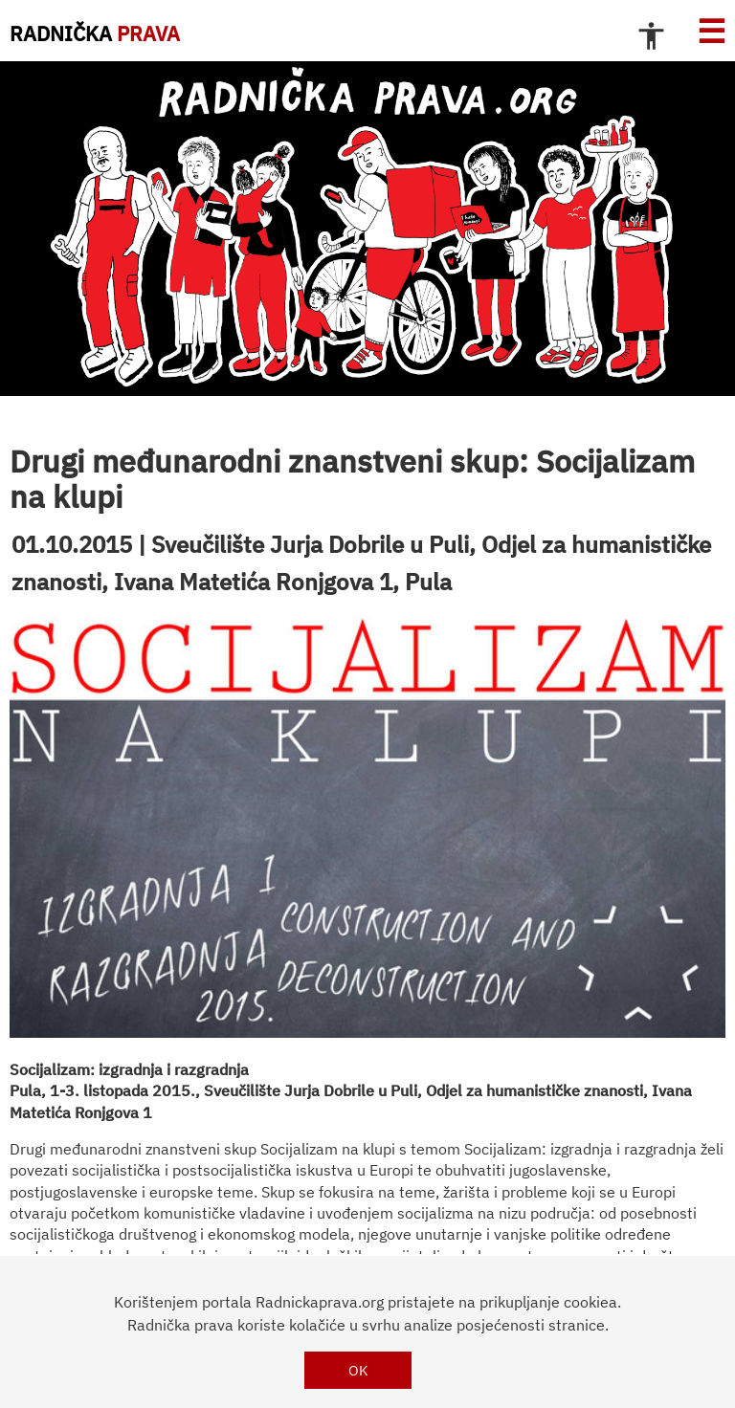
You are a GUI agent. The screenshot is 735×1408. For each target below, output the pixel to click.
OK (358, 1370)
